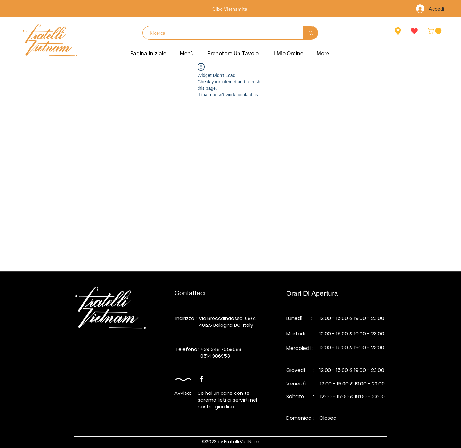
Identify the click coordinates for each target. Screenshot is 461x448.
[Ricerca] (220, 32)
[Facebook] (202, 379)
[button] (187, 53)
